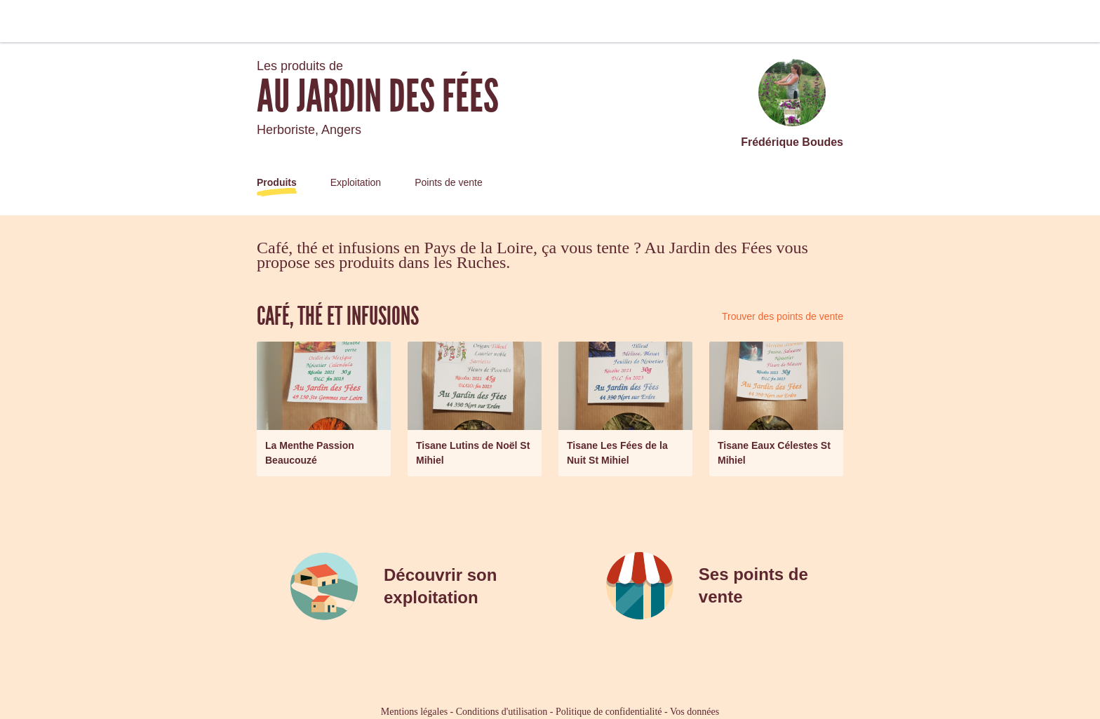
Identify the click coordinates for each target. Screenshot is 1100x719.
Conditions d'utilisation (501, 711)
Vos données (694, 711)
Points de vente (449, 182)
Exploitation (355, 182)
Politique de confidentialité (609, 711)
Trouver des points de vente (782, 316)
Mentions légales (414, 711)
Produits (277, 182)
